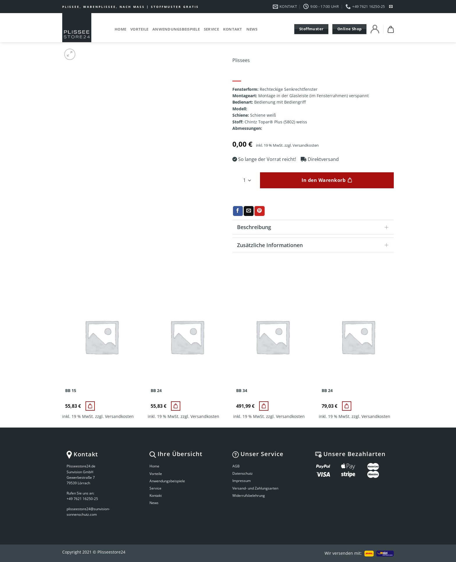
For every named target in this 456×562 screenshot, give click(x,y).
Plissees (241, 60)
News (252, 29)
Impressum (241, 480)
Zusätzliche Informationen (314, 245)
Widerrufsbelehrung (248, 495)
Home (120, 29)
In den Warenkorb (323, 180)
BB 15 (70, 390)
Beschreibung (314, 227)
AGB (236, 466)
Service (211, 29)
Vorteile (139, 29)
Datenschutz (242, 473)
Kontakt (232, 29)
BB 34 (241, 390)
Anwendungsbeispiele (176, 29)
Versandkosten (306, 145)
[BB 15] (90, 406)
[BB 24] (175, 406)
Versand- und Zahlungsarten (255, 488)
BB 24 (156, 390)
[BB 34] (263, 406)
